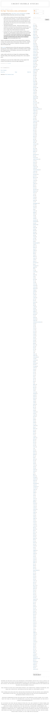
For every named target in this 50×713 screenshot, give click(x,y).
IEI (33, 376)
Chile (34, 413)
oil (33, 41)
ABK (34, 399)
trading (34, 58)
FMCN (34, 542)
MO (33, 139)
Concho (34, 526)
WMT (34, 471)
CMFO (34, 512)
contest (34, 171)
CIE (33, 226)
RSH (34, 34)
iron (33, 315)
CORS (34, 294)
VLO (34, 282)
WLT (34, 63)
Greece (34, 124)
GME (34, 551)
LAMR (34, 306)
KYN (34, 576)
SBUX (34, 459)
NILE (34, 593)
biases (34, 239)
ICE (33, 375)
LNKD (34, 250)
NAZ (34, 443)
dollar (34, 261)
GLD (34, 131)
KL (33, 434)
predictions (35, 224)
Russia (34, 162)
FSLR (34, 332)
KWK (34, 338)
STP (34, 28)
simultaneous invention (37, 322)
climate (34, 354)
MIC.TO (34, 585)
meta (34, 204)
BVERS (34, 503)
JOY (34, 571)
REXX (34, 612)
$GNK (34, 398)
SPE (34, 235)
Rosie (34, 614)
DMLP (34, 247)
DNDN (34, 150)
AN (33, 494)
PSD (34, 605)
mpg (34, 361)
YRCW (34, 284)
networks (34, 363)
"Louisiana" (35, 486)
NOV (34, 594)
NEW (34, 232)
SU (33, 153)
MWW (34, 588)
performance (35, 102)
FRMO (34, 274)
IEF (33, 67)
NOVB (34, 596)
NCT (34, 591)
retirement (35, 661)
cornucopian (35, 357)
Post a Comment (3, 70)
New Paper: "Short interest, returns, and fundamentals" (14, 11)
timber (34, 664)
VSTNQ (34, 641)
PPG (34, 456)
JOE (34, 337)
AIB (34, 325)
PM (33, 156)
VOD (34, 217)
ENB (34, 419)
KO (33, 381)
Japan (34, 249)
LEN (34, 340)
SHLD (34, 125)
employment (35, 121)
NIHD (34, 140)
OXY (34, 386)
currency (34, 287)
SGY (34, 460)
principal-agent (35, 242)
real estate (35, 60)
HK (33, 427)
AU (33, 497)
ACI (34, 145)
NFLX (34, 122)
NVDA (34, 446)
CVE (34, 160)
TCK (34, 629)
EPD (34, 186)
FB (33, 209)
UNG (34, 638)
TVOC (34, 465)
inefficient (35, 144)
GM (33, 277)
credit (34, 32)
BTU (34, 80)
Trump (34, 236)
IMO (34, 305)
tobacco (34, 113)
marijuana (35, 656)
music (34, 43)
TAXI (34, 626)
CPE (34, 137)
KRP (34, 574)
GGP (34, 548)
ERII (34, 539)
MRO (34, 252)
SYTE (34, 623)
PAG (34, 602)
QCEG (34, 609)
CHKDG (34, 166)
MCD (34, 439)
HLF (34, 564)
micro (34, 148)
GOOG (34, 210)
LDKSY (34, 437)
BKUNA (34, 177)
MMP (34, 212)
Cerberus (34, 411)
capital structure (36, 159)
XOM (34, 218)
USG (34, 133)
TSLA (34, 78)
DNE (34, 533)
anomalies (35, 220)
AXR (34, 402)
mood (34, 163)
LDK (34, 229)
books (34, 26)
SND (34, 617)
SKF (34, 615)
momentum (35, 221)
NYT (34, 346)
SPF (34, 142)
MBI (34, 343)
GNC (34, 296)
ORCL (34, 453)
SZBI (34, 625)
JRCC (34, 101)
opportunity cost (36, 658)
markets (34, 64)
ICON (34, 335)
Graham (34, 297)
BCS (34, 405)
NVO (34, 597)
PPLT (34, 387)
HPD (34, 565)
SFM (34, 389)
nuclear (34, 480)
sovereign (34, 366)
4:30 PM (9, 63)
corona (34, 180)
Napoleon (34, 599)
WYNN (34, 392)
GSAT (34, 558)
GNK (34, 93)
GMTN (34, 553)
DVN (34, 536)
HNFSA (34, 428)
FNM (34, 422)
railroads (34, 319)
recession (34, 46)
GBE (34, 86)
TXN (34, 635)
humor (34, 66)
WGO (34, 134)
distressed (34, 107)
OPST (34, 451)
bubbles (34, 35)
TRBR (34, 632)
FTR (34, 198)
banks (34, 200)
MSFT (34, 230)
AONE (34, 84)
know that (3, 47)
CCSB (34, 507)
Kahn (34, 577)
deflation (34, 98)
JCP (33, 378)
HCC (34, 299)
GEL (34, 373)
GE (33, 276)
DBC (34, 527)
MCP (34, 75)
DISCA (34, 532)
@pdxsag (34, 96)
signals (34, 267)
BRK (34, 136)
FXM (34, 334)
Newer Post (3, 72)
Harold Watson (35, 570)
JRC (34, 379)
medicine (34, 191)
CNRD (34, 38)
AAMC (34, 489)
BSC (34, 407)
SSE (34, 620)
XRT (34, 646)
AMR (34, 290)
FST (34, 372)
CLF (34, 270)
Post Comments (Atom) (9, 74)
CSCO (34, 521)
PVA (34, 608)
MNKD (34, 586)
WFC (34, 643)
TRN (34, 463)
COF (34, 408)
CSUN (34, 524)
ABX (34, 491)
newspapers (35, 265)
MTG (34, 442)
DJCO (34, 416)
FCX (34, 541)
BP (33, 268)
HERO (34, 561)
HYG (34, 568)
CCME (34, 506)
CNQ (34, 197)
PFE (34, 603)
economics (35, 52)
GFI (33, 547)
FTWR (34, 545)
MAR (34, 341)
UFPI (34, 637)
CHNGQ (34, 509)
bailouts (34, 55)
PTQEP (34, 309)
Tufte (34, 466)
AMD (34, 492)
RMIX (34, 151)
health (34, 395)
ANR (34, 244)
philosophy (35, 154)
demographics (35, 203)
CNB (34, 513)
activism (34, 285)
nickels (34, 317)
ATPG (34, 207)
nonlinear (34, 478)
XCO (34, 178)
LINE (34, 168)
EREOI (34, 538)
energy (34, 90)
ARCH (34, 291)
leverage (34, 477)
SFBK (34, 311)
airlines (34, 650)
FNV (34, 544)
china (34, 31)
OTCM (34, 600)
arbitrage (34, 393)
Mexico (34, 344)
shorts (34, 192)
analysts (34, 51)
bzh (33, 241)
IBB (33, 303)
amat (34, 652)
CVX (34, 329)
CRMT (34, 518)
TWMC (34, 634)
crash (34, 259)
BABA (34, 404)
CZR (34, 370)
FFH (34, 421)
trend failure (35, 483)
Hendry (34, 227)
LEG (34, 579)
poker (34, 364)
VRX (34, 640)
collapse (34, 112)
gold (34, 182)
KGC (34, 573)
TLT (34, 40)
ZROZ (34, 256)
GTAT (34, 559)
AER (34, 401)
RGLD (34, 279)
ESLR (34, 81)
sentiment (34, 29)
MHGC (34, 384)
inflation (34, 54)
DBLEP (34, 529)
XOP (34, 644)
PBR (34, 347)
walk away (35, 669)
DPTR (34, 535)
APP (34, 495)
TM (33, 631)
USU (34, 238)
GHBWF (34, 550)
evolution (34, 360)
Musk (34, 590)
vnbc (34, 667)
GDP (34, 128)
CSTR (34, 523)
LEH (34, 308)
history (34, 172)
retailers (34, 320)
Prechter (34, 157)
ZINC (34, 647)
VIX (34, 215)
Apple (34, 500)
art (33, 472)
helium (34, 475)
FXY (34, 424)
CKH (34, 510)
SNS (34, 618)
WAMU (34, 469)
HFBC (34, 562)
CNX (34, 515)
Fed (33, 99)
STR (34, 462)
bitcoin (34, 314)
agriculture (35, 189)
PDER (34, 454)
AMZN (34, 183)
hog (33, 264)
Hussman (34, 87)
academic (34, 48)
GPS (34, 556)
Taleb (34, 255)
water (34, 323)
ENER (34, 127)
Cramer (34, 414)
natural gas (35, 49)
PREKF (34, 233)
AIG (34, 326)
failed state (35, 37)
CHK (34, 72)
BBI (33, 185)
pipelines (34, 288)
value (34, 92)
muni (34, 223)
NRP (34, 253)
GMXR (34, 45)
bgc (33, 474)
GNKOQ (34, 425)
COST (34, 367)
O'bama (34, 110)
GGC (34, 95)
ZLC (34, 649)
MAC (34, 582)
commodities (35, 69)
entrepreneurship (36, 169)
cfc (33, 201)
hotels (34, 655)
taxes (34, 206)
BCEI (34, 165)
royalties (34, 663)
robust (34, 396)
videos (34, 105)
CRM (34, 516)
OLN (34, 188)
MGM (34, 61)
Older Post (29, 72)
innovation (35, 174)
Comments (36, 13)
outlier (34, 481)
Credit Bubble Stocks (25, 4)
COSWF (34, 271)
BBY (34, 293)
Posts (35, 11)
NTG (34, 445)
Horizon (34, 302)
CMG (34, 328)
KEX (34, 433)
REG (34, 130)
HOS (34, 300)
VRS (34, 468)
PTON (34, 606)
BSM (34, 501)
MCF (34, 583)
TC (33, 628)
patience (34, 70)
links (34, 25)
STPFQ (34, 83)
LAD (34, 436)
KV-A (34, 104)
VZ (33, 390)
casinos (34, 258)
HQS (34, 567)
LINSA (34, 580)
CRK (34, 369)
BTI (33, 195)
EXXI (34, 73)
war (33, 194)
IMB (34, 431)
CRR (34, 519)
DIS (33, 530)
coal (33, 116)
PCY (34, 349)
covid (34, 358)
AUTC (34, 498)
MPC (34, 440)
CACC (34, 504)
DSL (34, 89)
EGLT (34, 331)
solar (34, 118)
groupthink (35, 57)
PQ (33, 457)
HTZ (34, 430)
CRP (34, 410)
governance (35, 262)
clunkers (34, 355)
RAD (34, 611)
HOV (34, 119)
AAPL (34, 115)
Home (16, 72)
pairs (34, 175)
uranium (34, 666)
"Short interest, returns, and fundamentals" (18, 13)
